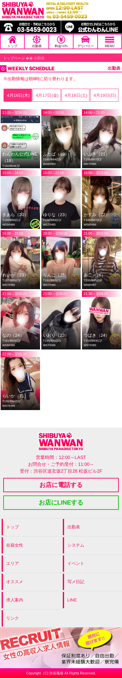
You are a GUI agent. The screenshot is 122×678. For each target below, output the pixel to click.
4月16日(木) (18, 95)
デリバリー (85, 41)
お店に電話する (61, 484)
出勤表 (37, 41)
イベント (75, 563)
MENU (109, 41)
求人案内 (14, 599)
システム (75, 545)
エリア (12, 563)
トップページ (14, 58)
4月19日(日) (104, 95)
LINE (72, 599)
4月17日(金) (46, 95)
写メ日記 (75, 581)
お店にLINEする (61, 502)
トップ (12, 41)
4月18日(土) (75, 95)
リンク (12, 618)
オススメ (14, 581)
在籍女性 (14, 545)
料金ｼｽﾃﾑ (61, 41)
